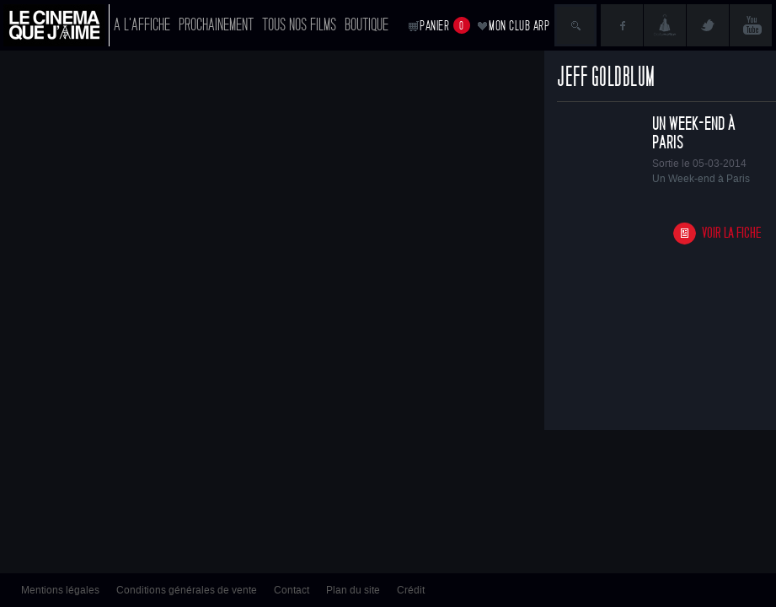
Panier (445, 25)
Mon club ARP (519, 26)
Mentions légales (60, 590)
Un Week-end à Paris (694, 133)
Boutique (366, 25)
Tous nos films (299, 25)
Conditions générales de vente (186, 590)
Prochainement (216, 25)
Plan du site (353, 590)
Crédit (411, 590)
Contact (291, 590)
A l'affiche (142, 25)
